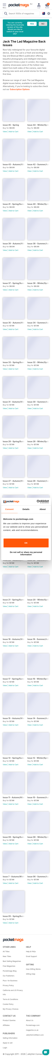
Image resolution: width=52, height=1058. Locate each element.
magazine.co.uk (32, 1030)
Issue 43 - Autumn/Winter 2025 (14, 164)
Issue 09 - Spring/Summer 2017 (14, 837)
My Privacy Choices (10, 1009)
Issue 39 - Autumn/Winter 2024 (14, 243)
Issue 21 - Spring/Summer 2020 (14, 599)
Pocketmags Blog (10, 971)
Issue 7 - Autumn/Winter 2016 (14, 876)
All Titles (6, 951)
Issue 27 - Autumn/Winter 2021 (14, 481)
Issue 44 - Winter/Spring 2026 (38, 125)
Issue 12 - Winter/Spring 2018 (38, 758)
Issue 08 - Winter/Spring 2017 (38, 837)
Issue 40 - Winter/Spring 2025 (38, 204)
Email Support (31, 956)
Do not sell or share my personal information (26, 553)
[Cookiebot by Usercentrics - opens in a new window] (37, 501)
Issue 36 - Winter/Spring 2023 (38, 283)
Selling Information (10, 1038)
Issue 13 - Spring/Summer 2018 (14, 758)
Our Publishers (8, 976)
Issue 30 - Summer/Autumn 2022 (38, 402)
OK (26, 543)
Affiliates (6, 1025)
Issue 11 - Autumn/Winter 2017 (14, 797)
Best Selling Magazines (12, 961)
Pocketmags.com (33, 1025)
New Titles (7, 956)
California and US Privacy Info (13, 992)
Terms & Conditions (10, 999)
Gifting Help (30, 974)
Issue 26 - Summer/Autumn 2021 (38, 481)
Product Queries (9, 1020)
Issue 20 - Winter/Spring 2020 (38, 599)
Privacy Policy (8, 985)
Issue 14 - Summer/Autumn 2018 (38, 718)
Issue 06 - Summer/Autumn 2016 (38, 876)
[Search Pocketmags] (5, 14)
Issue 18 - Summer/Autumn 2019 (38, 639)
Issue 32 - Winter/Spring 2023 (38, 362)
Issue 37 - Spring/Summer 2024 (14, 283)
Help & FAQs (31, 951)
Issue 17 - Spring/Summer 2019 (14, 679)
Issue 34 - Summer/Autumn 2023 (38, 322)
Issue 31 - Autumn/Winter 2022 (14, 402)
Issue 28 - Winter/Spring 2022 (38, 441)
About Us (29, 1020)
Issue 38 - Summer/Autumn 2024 (38, 243)
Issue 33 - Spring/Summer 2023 (14, 362)
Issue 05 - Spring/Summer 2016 (14, 916)
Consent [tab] (9, 509)
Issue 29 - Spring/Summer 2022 (14, 441)
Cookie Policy (8, 1004)
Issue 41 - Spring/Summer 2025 (14, 204)
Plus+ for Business (10, 981)
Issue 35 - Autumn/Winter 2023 (14, 322)
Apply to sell (7, 1043)
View (5, 131)
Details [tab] (26, 509)
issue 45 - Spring (11, 125)
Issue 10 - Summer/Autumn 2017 (38, 797)
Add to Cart (13, 131)
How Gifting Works (33, 969)
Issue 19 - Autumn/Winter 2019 (14, 639)
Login (5, 1048)
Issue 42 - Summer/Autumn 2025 (38, 164)
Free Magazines (9, 966)
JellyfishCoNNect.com (35, 1035)
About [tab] (43, 509)
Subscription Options (20, 89)
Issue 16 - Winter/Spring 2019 (38, 679)
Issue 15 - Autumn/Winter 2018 (14, 718)
